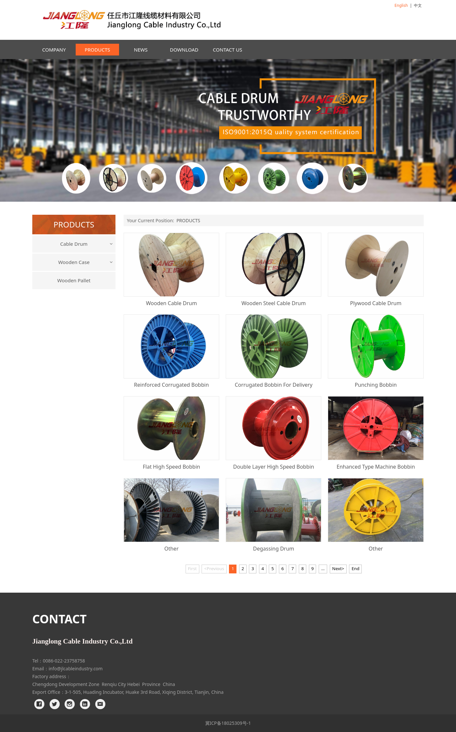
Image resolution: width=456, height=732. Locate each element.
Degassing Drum (273, 548)
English (401, 5)
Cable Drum (74, 244)
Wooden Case (73, 262)
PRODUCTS (97, 49)
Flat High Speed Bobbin (171, 466)
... (323, 568)
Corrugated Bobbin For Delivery (273, 384)
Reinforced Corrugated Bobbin (171, 384)
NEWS (141, 49)
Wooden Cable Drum (171, 303)
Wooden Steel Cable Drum (273, 303)
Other (171, 548)
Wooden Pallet (74, 280)
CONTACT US (227, 49)
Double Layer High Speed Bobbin (273, 466)
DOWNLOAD (184, 49)
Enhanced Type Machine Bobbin (376, 466)
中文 (418, 5)
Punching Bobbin (376, 384)
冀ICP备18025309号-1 (228, 723)
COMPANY (54, 49)
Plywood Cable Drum (375, 303)
